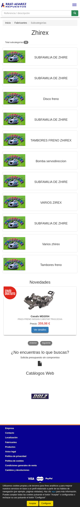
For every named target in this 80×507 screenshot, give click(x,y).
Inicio (8, 22)
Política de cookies (14, 461)
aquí (54, 491)
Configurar (46, 503)
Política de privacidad (15, 456)
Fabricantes (20, 22)
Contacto (9, 433)
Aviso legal (10, 451)
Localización (11, 437)
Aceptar (32, 503)
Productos (10, 447)
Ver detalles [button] (40, 329)
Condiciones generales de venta (21, 465)
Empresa (9, 428)
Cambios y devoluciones (17, 470)
